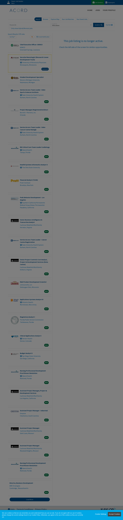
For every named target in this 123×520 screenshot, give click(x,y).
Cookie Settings (100, 514)
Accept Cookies (114, 514)
